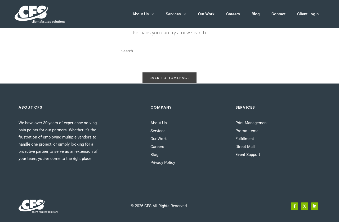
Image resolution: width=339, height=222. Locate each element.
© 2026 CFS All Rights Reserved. (159, 206)
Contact (278, 14)
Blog (256, 14)
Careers (233, 14)
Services (176, 14)
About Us (143, 14)
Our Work (206, 14)
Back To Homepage (169, 77)
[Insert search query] (169, 51)
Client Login (308, 14)
